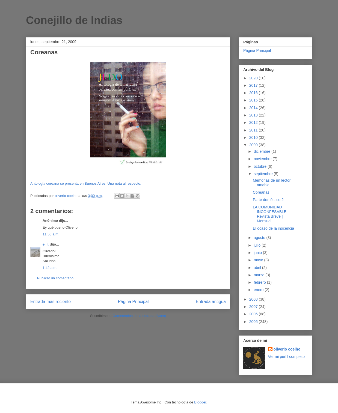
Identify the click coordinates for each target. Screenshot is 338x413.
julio (258, 245)
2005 (254, 321)
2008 (254, 299)
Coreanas (261, 192)
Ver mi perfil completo (286, 356)
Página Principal (133, 301)
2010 (254, 137)
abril (258, 267)
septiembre (264, 174)
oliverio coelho (287, 349)
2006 (254, 314)
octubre (261, 166)
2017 (254, 85)
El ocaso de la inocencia (273, 228)
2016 (254, 93)
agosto (260, 237)
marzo (259, 275)
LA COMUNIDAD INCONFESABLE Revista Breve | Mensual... (269, 214)
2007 (254, 306)
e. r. (46, 244)
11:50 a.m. (51, 234)
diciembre (262, 151)
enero (259, 290)
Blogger (200, 402)
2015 (254, 100)
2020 (254, 78)
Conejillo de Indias (74, 20)
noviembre (263, 159)
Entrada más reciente (50, 301)
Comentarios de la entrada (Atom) (139, 316)
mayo (259, 260)
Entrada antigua (211, 301)
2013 (254, 115)
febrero (260, 282)
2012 (254, 122)
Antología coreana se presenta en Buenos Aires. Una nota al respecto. (85, 183)
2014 (254, 108)
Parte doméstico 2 (268, 199)
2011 (254, 130)
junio (258, 252)
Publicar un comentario (55, 278)
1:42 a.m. (50, 268)
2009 (254, 145)
